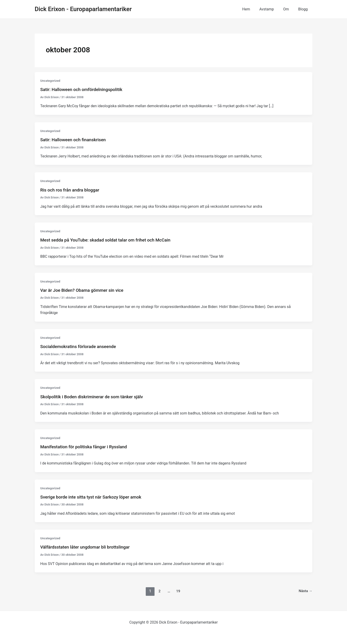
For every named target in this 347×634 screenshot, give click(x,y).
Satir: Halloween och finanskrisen (74, 139)
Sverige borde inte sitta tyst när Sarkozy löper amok (93, 497)
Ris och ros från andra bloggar (71, 190)
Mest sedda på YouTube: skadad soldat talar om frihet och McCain (108, 240)
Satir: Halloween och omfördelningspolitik (83, 89)
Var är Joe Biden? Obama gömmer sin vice (84, 290)
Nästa (305, 591)
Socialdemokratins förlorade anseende (80, 346)
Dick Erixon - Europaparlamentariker (83, 9)
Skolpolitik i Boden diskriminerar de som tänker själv (94, 396)
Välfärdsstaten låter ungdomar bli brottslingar (87, 547)
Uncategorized (50, 80)
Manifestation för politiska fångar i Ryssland (86, 446)
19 (178, 591)
